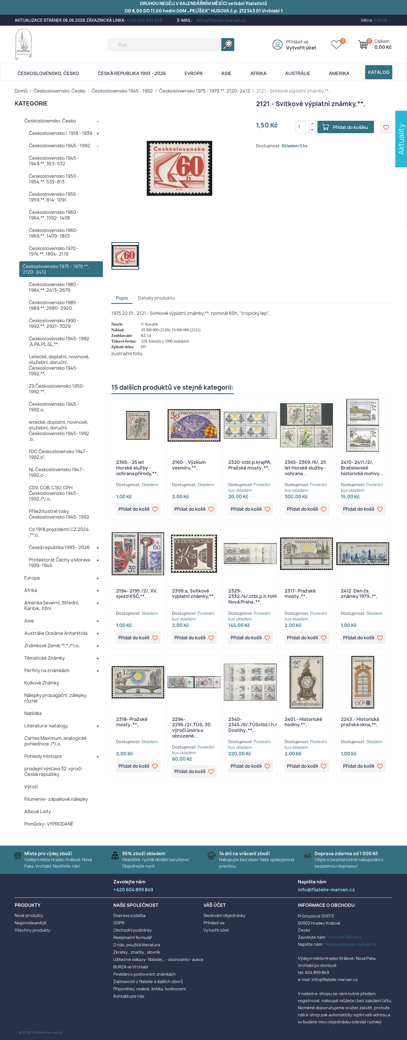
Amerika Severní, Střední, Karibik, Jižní (51, 605)
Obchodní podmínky (132, 930)
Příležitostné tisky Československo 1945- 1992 (59, 514)
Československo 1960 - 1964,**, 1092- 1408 (54, 215)
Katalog (378, 72)
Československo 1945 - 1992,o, (54, 407)
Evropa (194, 73)
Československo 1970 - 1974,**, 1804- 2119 (53, 251)
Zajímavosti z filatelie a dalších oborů (148, 981)
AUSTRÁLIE (297, 73)
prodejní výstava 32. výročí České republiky (53, 771)
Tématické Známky (44, 658)
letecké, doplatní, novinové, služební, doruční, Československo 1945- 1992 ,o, (59, 430)
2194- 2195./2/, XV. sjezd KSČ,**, (136, 594)
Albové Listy (37, 811)
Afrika (258, 73)
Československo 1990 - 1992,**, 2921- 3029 (54, 323)
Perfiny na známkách (47, 670)
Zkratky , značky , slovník (136, 952)
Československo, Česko (48, 73)
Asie (226, 73)
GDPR (118, 922)
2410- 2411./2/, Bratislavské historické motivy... (362, 468)
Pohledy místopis (43, 756)
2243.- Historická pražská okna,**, (360, 722)
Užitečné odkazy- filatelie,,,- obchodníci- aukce (158, 959)
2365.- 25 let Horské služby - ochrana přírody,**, (137, 468)
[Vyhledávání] (170, 44)
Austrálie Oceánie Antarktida (55, 633)
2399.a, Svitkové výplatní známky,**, (193, 594)
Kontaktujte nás (128, 996)
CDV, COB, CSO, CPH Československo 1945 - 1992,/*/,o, (54, 493)
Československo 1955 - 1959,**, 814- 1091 (54, 197)
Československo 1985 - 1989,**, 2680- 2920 (54, 305)
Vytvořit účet (301, 48)
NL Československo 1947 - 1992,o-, (57, 472)
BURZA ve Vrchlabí (130, 966)
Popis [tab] (122, 298)
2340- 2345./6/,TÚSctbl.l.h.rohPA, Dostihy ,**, (259, 725)
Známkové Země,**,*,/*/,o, (52, 645)
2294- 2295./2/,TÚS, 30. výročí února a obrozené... (192, 727)
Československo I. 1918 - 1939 (60, 133)
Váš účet (215, 905)
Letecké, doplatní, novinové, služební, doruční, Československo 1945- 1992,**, (59, 365)
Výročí (31, 787)
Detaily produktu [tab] (156, 298)
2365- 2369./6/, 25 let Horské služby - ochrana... (305, 468)
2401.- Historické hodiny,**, (303, 722)
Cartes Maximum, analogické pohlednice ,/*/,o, (55, 741)
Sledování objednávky (224, 915)
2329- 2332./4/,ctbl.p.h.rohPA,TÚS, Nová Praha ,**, (260, 596)
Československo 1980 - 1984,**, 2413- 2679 (54, 287)
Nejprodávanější (30, 922)
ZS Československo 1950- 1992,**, (57, 389)
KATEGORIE (31, 103)
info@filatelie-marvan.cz (221, 20)
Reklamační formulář (132, 937)
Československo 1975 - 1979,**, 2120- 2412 (56, 269)
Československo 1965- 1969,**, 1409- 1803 (53, 233)
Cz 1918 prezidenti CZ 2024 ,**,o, (59, 532)
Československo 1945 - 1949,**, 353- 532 (54, 161)
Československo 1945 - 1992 (59, 145)
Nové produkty (29, 915)
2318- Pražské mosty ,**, (132, 722)
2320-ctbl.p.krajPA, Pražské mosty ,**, (250, 465)
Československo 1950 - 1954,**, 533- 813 (54, 179)
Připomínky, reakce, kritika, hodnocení (149, 988)
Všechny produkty (32, 930)
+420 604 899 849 (144, 20)
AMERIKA (339, 73)
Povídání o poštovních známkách (144, 974)
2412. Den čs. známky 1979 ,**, (359, 594)
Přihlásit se (297, 42)
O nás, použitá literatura (136, 944)
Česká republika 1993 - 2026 (132, 73)
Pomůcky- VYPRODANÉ (48, 824)
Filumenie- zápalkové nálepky (56, 799)
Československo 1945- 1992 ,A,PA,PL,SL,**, (59, 341)
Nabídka (33, 713)
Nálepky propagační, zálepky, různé (55, 698)
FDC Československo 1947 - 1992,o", (58, 454)
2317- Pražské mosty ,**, (300, 594)
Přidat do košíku (350, 127)
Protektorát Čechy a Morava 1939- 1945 (59, 563)
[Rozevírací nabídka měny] (383, 20)
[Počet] (302, 127)
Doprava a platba (129, 915)
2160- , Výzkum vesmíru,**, (189, 465)
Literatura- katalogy (46, 726)
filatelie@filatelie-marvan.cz (350, 944)
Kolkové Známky (41, 683)
